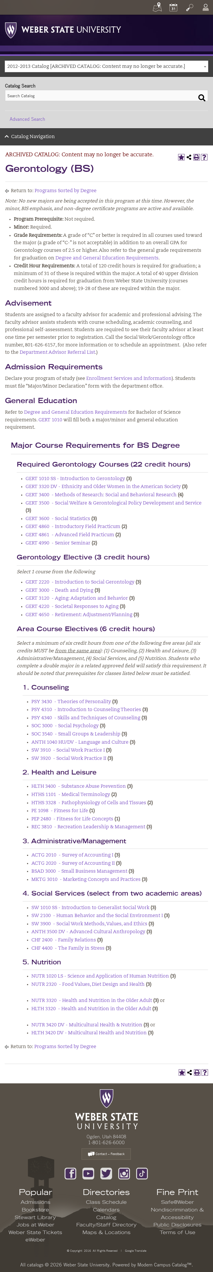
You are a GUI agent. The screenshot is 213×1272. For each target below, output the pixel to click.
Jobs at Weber (35, 1225)
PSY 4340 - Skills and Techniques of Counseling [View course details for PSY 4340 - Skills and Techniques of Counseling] (85, 718)
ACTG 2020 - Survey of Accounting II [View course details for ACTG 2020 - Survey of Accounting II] (73, 863)
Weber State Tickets (35, 1232)
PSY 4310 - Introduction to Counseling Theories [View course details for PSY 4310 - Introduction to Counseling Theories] (86, 710)
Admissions (35, 1202)
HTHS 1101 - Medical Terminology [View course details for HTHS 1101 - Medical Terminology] (70, 794)
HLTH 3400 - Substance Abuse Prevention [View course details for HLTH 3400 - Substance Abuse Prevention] (78, 786)
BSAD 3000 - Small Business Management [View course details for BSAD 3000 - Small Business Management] (79, 871)
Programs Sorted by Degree (66, 191)
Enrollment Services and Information (129, 378)
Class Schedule (106, 1202)
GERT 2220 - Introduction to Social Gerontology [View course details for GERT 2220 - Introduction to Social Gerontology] (80, 582)
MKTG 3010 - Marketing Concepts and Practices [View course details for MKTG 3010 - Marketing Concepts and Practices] (86, 879)
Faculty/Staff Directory (106, 1225)
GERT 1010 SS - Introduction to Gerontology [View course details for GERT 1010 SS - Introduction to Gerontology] (75, 479)
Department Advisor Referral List (57, 352)
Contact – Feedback (106, 1154)
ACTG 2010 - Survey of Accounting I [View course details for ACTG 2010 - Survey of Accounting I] (72, 855)
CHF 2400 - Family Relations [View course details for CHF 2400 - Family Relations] (63, 940)
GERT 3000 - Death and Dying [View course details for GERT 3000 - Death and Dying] (59, 590)
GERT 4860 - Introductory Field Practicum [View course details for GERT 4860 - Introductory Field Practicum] (73, 526)
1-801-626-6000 (106, 1142)
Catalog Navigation (33, 137)
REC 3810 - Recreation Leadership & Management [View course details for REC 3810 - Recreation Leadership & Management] (88, 827)
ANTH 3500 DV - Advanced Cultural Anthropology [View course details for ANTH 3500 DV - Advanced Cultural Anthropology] (88, 932)
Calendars (106, 1210)
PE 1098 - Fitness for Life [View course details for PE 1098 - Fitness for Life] (59, 811)
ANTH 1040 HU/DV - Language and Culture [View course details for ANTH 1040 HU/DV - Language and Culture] (80, 742)
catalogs (35, 1265)
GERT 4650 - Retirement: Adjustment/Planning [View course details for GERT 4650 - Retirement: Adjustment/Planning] (79, 615)
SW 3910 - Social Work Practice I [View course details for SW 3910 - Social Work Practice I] (68, 750)
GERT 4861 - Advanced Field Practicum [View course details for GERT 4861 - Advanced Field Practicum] (70, 535)
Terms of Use (177, 1232)
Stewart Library (35, 1217)
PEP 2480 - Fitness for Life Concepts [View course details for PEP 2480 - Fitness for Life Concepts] (72, 819)
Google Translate (135, 1250)
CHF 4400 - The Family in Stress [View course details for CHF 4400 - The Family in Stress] (67, 948)
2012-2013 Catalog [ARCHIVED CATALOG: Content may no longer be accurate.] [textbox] (96, 66)
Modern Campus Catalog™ (164, 1265)
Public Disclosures (177, 1225)
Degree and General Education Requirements (106, 258)
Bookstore (35, 1210)
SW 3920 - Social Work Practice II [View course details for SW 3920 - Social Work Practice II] (68, 758)
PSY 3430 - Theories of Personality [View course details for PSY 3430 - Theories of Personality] (71, 702)
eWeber (35, 1240)
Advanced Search (27, 119)
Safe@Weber (177, 1202)
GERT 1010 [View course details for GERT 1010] (50, 420)
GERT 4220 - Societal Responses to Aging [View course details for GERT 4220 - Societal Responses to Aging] (72, 606)
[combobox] (106, 66)
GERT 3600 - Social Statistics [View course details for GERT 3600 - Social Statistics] (58, 519)
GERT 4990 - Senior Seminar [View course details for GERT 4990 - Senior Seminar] (58, 543)
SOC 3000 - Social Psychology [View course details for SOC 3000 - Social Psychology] (65, 726)
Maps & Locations (106, 1232)
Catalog (106, 1217)
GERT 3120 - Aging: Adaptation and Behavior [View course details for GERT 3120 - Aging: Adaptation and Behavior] (77, 598)
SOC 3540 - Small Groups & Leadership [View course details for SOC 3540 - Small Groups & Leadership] (75, 734)
